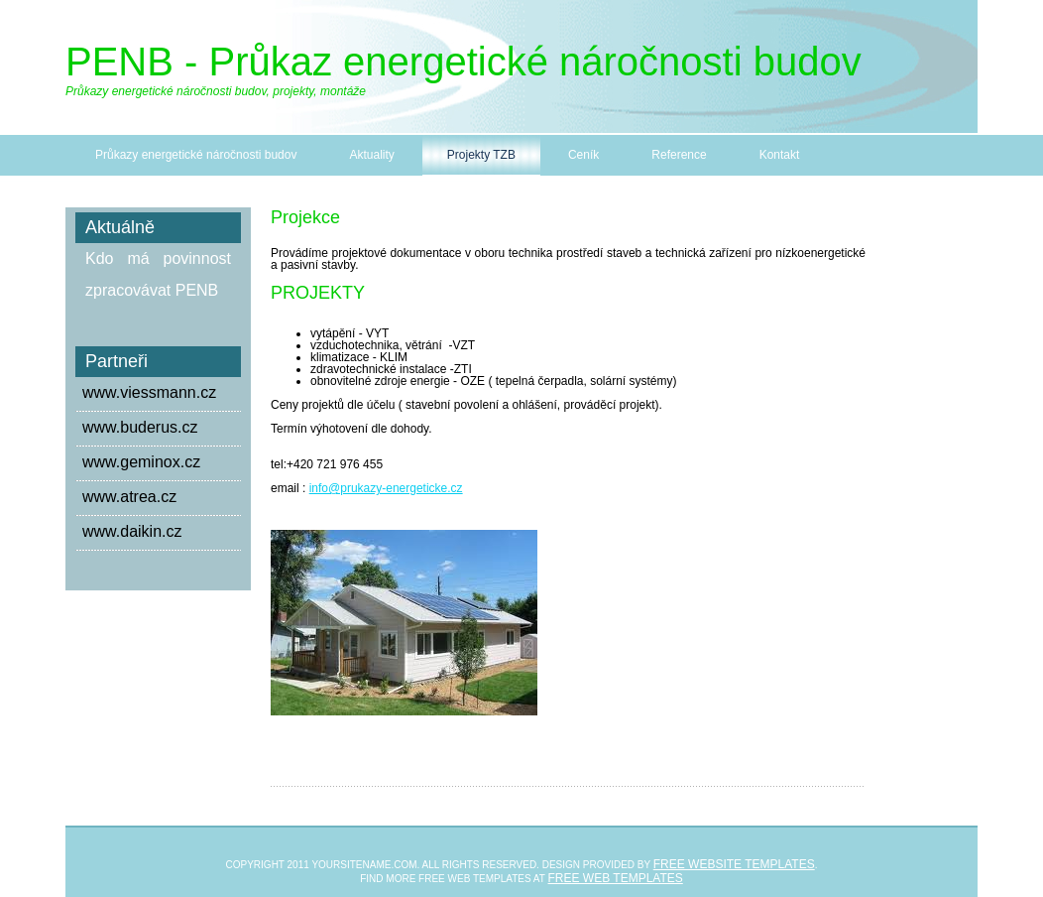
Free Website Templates (734, 864)
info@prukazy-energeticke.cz (386, 488)
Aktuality (371, 155)
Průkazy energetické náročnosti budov (195, 155)
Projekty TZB (481, 155)
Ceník (583, 155)
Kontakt (779, 155)
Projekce (305, 217)
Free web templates (615, 878)
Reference (678, 155)
